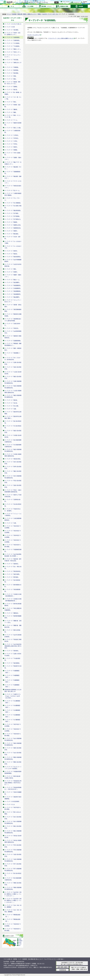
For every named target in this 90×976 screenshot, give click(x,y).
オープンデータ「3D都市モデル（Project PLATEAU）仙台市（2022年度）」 (12, 696)
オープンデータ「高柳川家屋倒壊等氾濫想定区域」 (12, 744)
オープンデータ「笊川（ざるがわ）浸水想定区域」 (12, 358)
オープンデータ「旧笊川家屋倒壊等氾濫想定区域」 (12, 477)
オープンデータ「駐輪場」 (11, 222)
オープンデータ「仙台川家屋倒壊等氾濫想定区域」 (12, 739)
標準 (70, 2)
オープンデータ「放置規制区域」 (12, 228)
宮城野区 (20, 940)
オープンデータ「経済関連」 (11, 70)
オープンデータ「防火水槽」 (11, 406)
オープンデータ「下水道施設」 (12, 46)
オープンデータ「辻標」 (10, 523)
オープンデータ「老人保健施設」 (12, 203)
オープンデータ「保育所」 (11, 147)
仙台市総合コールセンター (68, 962)
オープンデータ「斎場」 (10, 76)
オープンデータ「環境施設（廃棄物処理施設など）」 (12, 344)
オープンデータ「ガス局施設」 (12, 43)
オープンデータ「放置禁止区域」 (12, 225)
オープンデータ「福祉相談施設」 (12, 210)
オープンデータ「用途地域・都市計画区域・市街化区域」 (12, 560)
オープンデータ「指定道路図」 (12, 663)
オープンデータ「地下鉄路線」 (12, 216)
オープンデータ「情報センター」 (12, 49)
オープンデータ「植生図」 (11, 400)
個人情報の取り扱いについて (35, 959)
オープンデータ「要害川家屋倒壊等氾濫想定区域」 (12, 758)
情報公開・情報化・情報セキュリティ (27, 14)
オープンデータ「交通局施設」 (12, 40)
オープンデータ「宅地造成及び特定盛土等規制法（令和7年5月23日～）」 (12, 782)
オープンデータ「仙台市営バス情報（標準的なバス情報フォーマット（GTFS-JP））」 (12, 894)
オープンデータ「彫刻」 (10, 102)
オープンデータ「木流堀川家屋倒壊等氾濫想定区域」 (12, 455)
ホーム (9, 14)
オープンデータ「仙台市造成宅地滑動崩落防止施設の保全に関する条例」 (12, 646)
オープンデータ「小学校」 (11, 141)
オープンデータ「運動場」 (11, 109)
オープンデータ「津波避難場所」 (12, 294)
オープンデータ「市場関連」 (11, 67)
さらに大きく (73, 4)
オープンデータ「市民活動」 (11, 59)
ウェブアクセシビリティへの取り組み (53, 959)
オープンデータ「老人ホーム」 (12, 190)
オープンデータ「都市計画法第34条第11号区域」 (12, 777)
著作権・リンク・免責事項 (20, 959)
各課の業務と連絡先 (62, 967)
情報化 (39, 14)
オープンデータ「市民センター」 (12, 52)
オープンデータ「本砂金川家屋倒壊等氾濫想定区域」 (12, 841)
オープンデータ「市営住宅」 (11, 328)
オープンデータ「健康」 (10, 112)
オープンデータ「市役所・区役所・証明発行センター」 (12, 33)
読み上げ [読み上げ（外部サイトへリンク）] (58, 1)
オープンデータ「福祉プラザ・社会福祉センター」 (12, 163)
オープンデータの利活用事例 (11, 801)
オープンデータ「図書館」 (11, 86)
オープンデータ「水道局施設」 (12, 37)
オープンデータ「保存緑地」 (11, 651)
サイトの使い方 (8, 959)
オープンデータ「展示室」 (11, 89)
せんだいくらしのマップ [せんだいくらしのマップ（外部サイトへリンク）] (33, 35)
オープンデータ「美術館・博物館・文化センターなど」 (12, 82)
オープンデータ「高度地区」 (11, 563)
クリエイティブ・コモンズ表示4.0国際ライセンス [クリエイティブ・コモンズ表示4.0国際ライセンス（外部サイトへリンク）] (60, 38)
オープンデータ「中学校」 (11, 144)
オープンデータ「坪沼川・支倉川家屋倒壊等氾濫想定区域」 (12, 491)
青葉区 (19, 939)
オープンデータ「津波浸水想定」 (12, 459)
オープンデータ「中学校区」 (11, 138)
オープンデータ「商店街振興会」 (12, 256)
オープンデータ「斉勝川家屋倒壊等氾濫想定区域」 (12, 888)
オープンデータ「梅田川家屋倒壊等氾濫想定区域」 (12, 396)
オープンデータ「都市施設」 (11, 577)
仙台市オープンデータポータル (50, 14)
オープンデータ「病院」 (10, 269)
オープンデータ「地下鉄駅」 (11, 213)
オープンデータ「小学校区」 (11, 135)
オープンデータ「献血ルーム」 (12, 279)
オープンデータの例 (9, 27)
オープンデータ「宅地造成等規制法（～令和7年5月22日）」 (12, 788)
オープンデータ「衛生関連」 (11, 73)
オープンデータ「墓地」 (10, 79)
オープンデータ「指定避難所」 (12, 282)
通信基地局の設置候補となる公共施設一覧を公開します (12, 690)
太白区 (19, 944)
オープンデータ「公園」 (10, 409)
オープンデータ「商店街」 (11, 254)
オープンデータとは (9, 804)
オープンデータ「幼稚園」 (11, 150)
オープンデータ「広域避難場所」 (12, 288)
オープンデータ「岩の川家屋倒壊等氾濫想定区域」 (12, 822)
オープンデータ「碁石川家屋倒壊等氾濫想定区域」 (12, 832)
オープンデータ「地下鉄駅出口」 (12, 219)
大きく (67, 4)
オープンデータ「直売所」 (11, 251)
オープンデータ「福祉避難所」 (12, 297)
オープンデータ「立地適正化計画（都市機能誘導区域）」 (12, 599)
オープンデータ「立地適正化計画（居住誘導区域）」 (12, 595)
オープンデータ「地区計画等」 (12, 574)
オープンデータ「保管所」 (11, 231)
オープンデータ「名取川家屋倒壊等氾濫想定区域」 (12, 386)
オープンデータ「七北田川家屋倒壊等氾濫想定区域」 (12, 391)
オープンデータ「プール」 (11, 120)
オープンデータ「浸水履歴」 (11, 30)
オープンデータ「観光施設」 (11, 234)
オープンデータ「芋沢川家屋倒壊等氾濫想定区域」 (12, 850)
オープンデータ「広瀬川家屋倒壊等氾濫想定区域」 (12, 382)
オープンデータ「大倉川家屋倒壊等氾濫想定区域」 (12, 860)
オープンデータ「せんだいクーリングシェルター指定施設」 (12, 767)
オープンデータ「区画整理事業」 (12, 340)
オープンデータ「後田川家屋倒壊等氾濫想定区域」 (12, 450)
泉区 (19, 945)
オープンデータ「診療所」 (11, 272)
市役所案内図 (62, 970)
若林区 (19, 942)
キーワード (50, 6)
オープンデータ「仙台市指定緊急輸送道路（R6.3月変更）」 (12, 555)
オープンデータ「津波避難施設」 (12, 291)
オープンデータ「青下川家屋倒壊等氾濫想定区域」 (12, 869)
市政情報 (14, 14)
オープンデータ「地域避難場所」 (12, 285)
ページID (56, 6)
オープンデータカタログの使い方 (12, 24)
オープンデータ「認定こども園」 (12, 127)
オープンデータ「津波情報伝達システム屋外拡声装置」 (12, 319)
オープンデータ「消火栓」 (11, 403)
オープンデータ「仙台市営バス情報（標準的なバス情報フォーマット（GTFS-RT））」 (12, 900)
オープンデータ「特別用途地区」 (12, 571)
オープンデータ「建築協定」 (11, 613)
